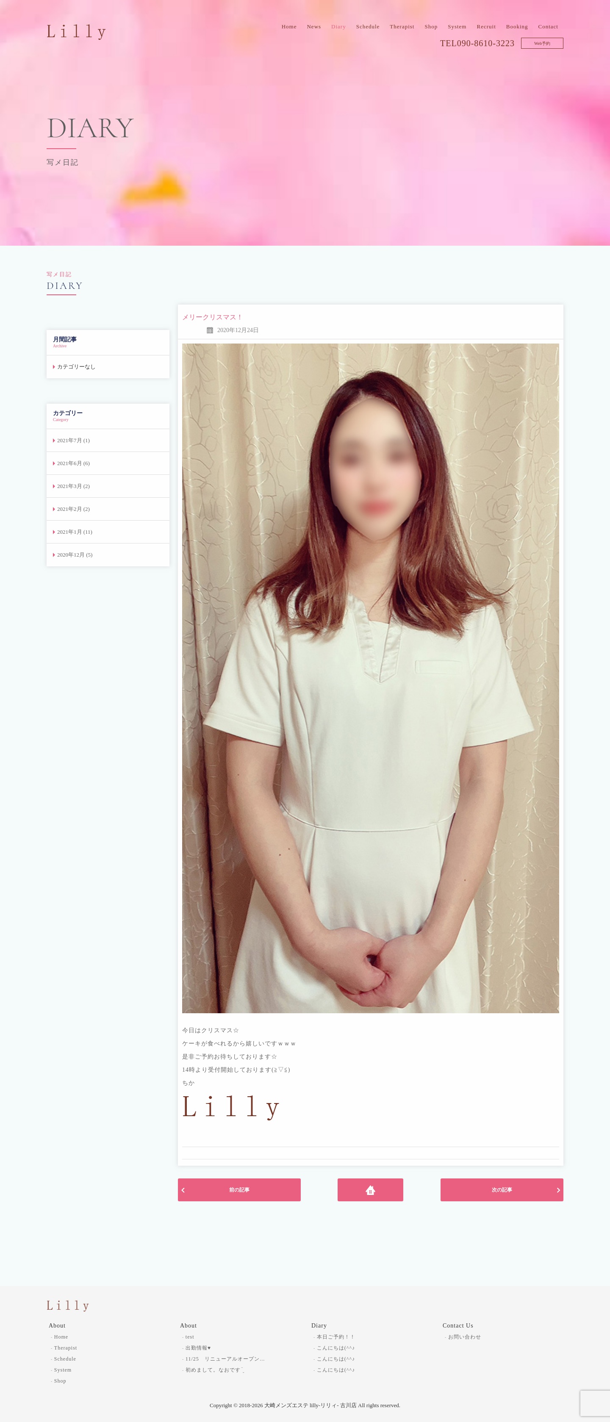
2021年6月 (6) (73, 463)
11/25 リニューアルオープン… (225, 1359)
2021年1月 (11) (74, 532)
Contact (548, 26)
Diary (338, 26)
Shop (431, 26)
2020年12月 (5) (74, 555)
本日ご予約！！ (336, 1337)
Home (289, 26)
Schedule (368, 26)
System (457, 26)
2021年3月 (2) (73, 486)
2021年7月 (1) (73, 440)
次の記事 (502, 1190)
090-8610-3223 (486, 43)
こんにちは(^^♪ (336, 1348)
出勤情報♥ (198, 1348)
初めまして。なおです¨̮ (215, 1370)
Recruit (486, 26)
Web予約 (542, 43)
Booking (517, 26)
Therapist (402, 26)
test (190, 1337)
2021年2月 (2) (73, 509)
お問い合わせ (464, 1337)
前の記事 (239, 1190)
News (314, 26)
